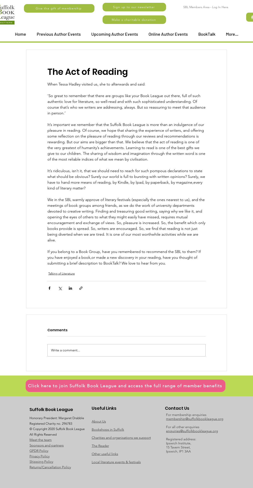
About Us (99, 421)
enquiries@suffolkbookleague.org (192, 431)
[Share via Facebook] (49, 288)
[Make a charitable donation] (134, 19)
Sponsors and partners (46, 445)
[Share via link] (81, 288)
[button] (134, 7)
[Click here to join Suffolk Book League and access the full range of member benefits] (125, 386)
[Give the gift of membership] (59, 8)
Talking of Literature (61, 273)
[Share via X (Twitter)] (60, 288)
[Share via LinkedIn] (70, 288)
